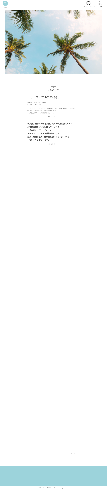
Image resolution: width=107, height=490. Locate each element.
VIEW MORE (73, 454)
